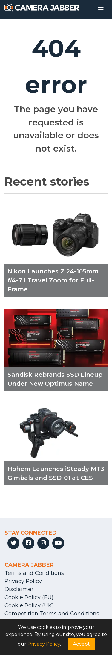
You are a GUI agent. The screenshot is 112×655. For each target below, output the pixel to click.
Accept (81, 644)
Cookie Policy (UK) (29, 605)
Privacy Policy (23, 581)
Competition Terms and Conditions (51, 613)
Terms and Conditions (34, 573)
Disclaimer (18, 589)
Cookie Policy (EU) (28, 597)
